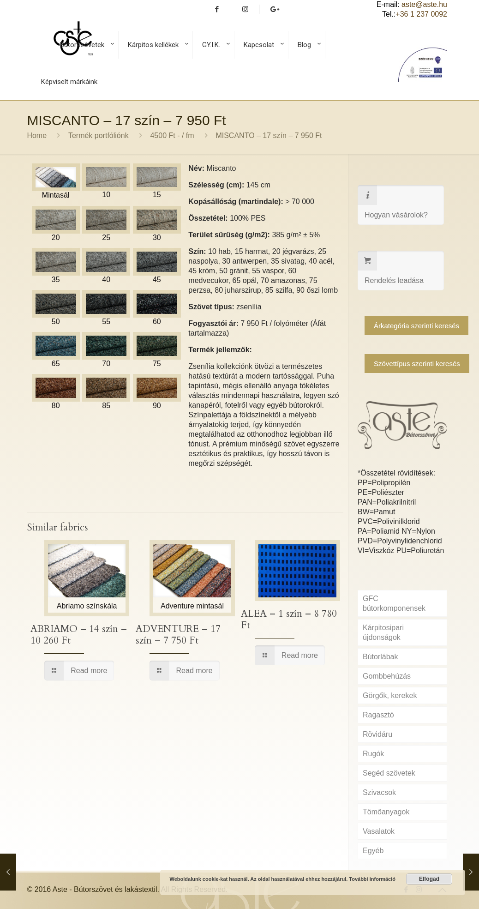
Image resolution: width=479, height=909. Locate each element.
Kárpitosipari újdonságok (383, 632)
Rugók (373, 754)
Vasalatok (379, 831)
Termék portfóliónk (98, 135)
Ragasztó (378, 715)
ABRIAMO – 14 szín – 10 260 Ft (78, 634)
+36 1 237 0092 (421, 14)
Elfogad (429, 879)
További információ (372, 879)
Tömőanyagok (386, 812)
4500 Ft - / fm (172, 135)
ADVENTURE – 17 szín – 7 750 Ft (178, 634)
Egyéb (373, 851)
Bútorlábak (380, 657)
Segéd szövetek (389, 773)
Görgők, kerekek (390, 695)
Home (37, 135)
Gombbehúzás (387, 676)
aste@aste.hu (424, 4)
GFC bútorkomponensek (394, 603)
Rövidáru (377, 734)
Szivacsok (379, 792)
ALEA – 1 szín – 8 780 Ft (289, 619)
